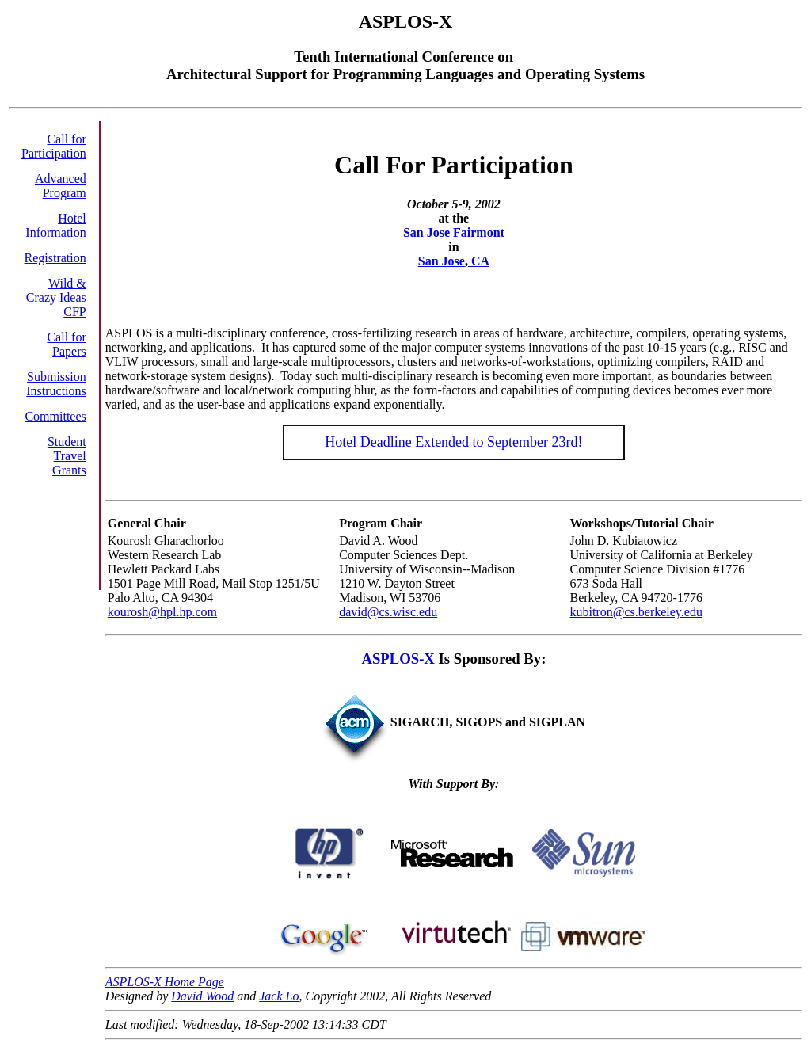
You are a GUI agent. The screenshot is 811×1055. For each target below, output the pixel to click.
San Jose (441, 261)
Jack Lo (279, 996)
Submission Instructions (56, 384)
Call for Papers (66, 344)
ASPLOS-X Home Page (164, 981)
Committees (55, 416)
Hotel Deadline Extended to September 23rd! (453, 442)
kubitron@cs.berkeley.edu (636, 612)
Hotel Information (55, 225)
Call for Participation (53, 146)
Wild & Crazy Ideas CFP (56, 297)
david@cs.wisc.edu (388, 612)
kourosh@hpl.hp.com (162, 612)
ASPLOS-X (399, 658)
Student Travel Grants (67, 456)
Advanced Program (60, 186)
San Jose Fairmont (453, 232)
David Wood (202, 996)
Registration (55, 258)
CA (478, 261)
